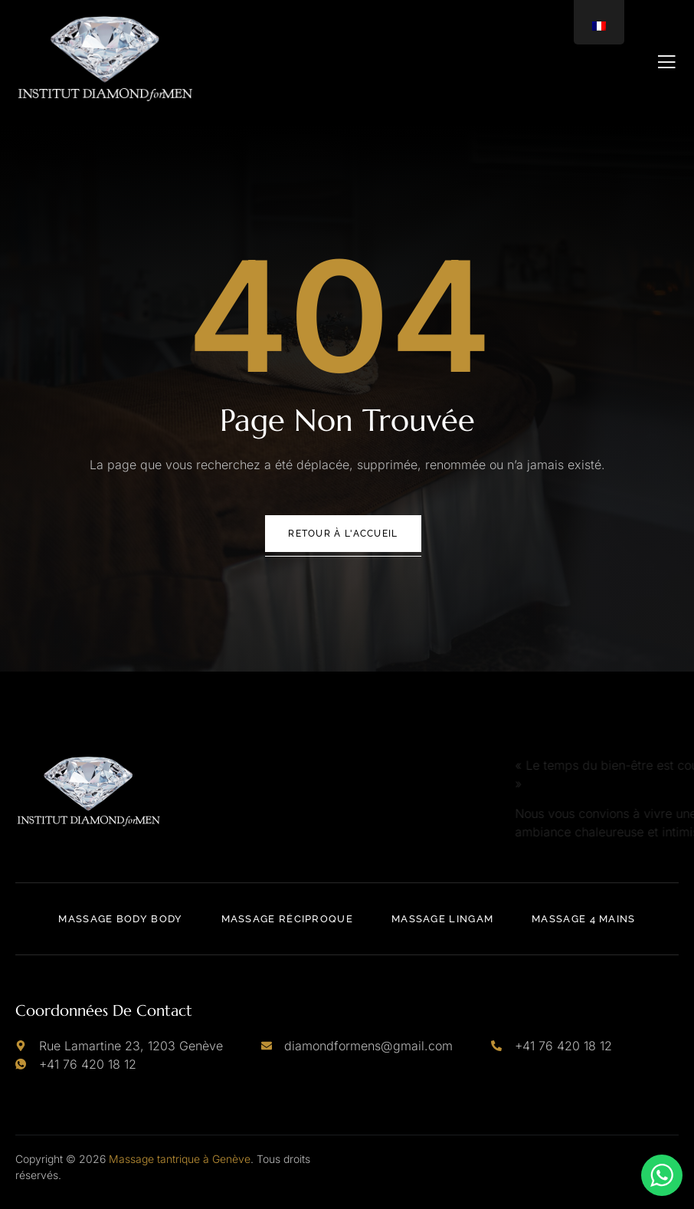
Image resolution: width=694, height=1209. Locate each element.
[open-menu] (667, 62)
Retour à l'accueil (343, 533)
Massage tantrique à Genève (179, 1158)
